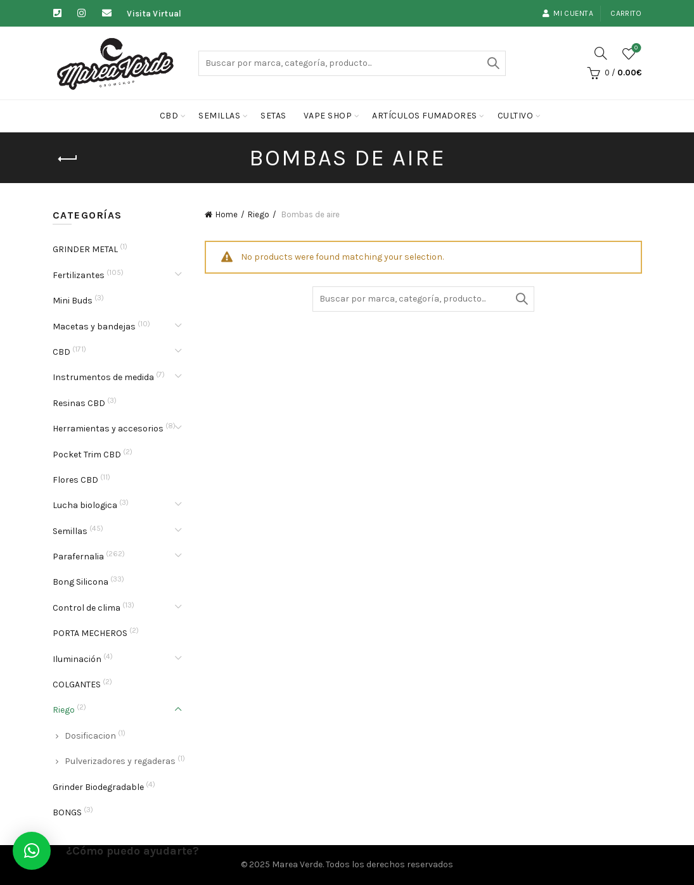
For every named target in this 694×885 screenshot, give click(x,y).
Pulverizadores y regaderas (120, 761)
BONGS (67, 812)
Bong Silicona (80, 581)
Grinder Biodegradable (98, 787)
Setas (273, 115)
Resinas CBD (79, 403)
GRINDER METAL (85, 249)
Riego (258, 214)
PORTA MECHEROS (90, 633)
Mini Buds (73, 300)
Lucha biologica (85, 505)
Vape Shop (328, 115)
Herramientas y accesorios (108, 428)
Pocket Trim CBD (87, 454)
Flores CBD (75, 479)
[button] (32, 851)
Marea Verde (297, 864)
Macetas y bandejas (94, 326)
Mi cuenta (567, 13)
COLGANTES (77, 684)
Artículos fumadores (424, 115)
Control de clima (86, 607)
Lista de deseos (634, 48)
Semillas (219, 115)
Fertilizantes (79, 275)
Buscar (493, 63)
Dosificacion (90, 735)
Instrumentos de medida (103, 377)
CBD (169, 115)
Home (226, 214)
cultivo (516, 115)
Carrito (625, 13)
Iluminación (77, 659)
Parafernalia (78, 556)
